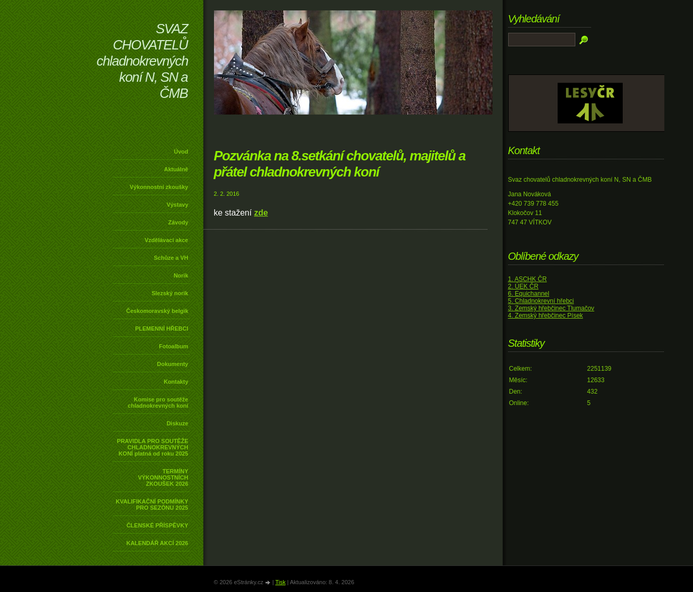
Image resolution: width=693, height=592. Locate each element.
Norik (180, 275)
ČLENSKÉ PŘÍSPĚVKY (157, 525)
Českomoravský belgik (157, 311)
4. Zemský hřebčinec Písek (545, 315)
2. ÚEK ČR (523, 286)
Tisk (280, 582)
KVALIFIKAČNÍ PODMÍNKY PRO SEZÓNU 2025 (152, 504)
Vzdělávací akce (166, 240)
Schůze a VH (171, 258)
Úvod (181, 151)
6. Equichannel (528, 293)
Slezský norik (170, 293)
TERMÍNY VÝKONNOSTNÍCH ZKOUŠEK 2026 (163, 477)
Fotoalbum (173, 346)
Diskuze (177, 423)
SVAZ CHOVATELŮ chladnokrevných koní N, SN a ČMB (142, 61)
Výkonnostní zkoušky (159, 187)
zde (261, 212)
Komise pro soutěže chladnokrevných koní (158, 402)
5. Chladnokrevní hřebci (541, 301)
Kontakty (175, 382)
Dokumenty (172, 364)
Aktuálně (176, 169)
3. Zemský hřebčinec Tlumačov (551, 308)
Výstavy (177, 204)
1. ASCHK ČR (527, 279)
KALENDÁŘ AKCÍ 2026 (157, 543)
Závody (178, 222)
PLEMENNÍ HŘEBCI (161, 328)
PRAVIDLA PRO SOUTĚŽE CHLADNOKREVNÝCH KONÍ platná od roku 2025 (152, 447)
